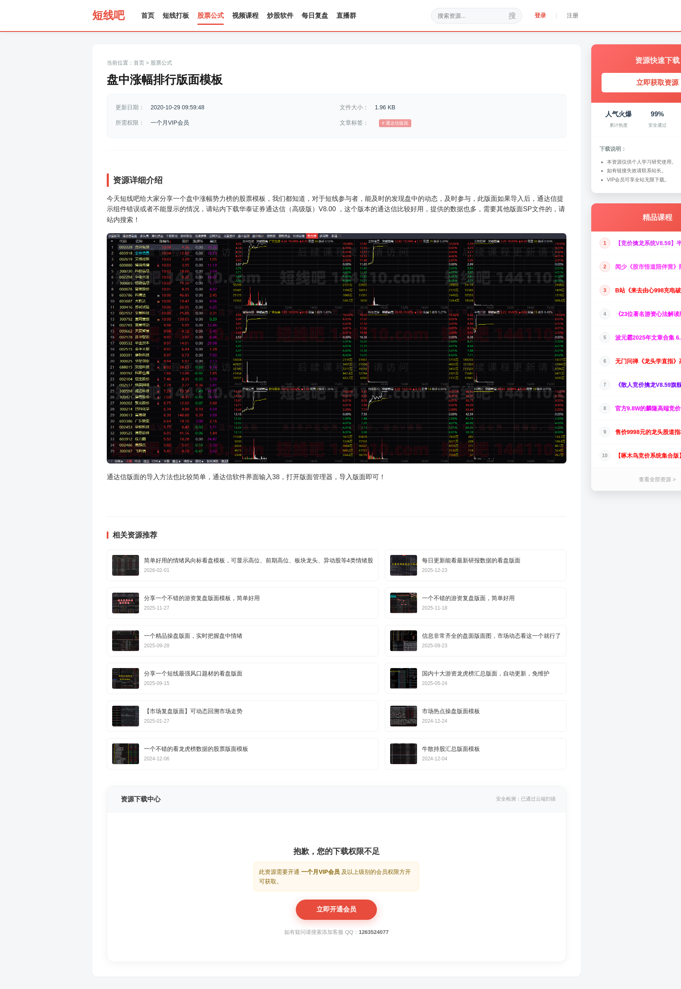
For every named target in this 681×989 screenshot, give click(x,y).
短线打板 (176, 15)
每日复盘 (315, 15)
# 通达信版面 (395, 123)
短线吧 (108, 15)
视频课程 (245, 15)
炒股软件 (280, 15)
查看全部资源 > (657, 479)
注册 (572, 15)
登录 (540, 15)
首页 (147, 15)
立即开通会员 (336, 909)
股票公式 (210, 15)
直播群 (346, 15)
